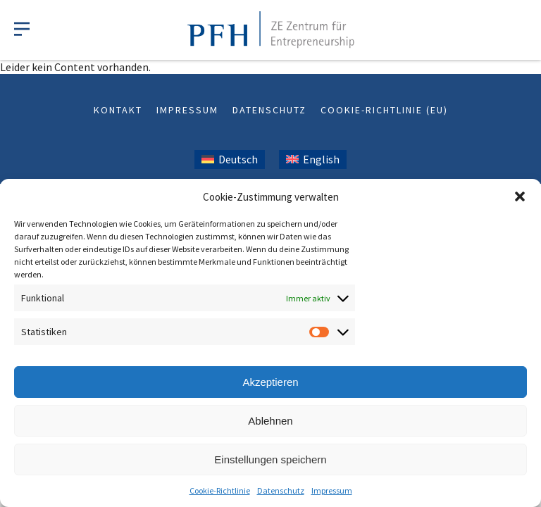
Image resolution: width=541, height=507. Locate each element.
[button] (520, 196)
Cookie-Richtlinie (219, 490)
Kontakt (118, 110)
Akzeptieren (270, 382)
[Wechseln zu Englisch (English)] (313, 159)
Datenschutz (280, 490)
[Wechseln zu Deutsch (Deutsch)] (229, 159)
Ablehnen (270, 421)
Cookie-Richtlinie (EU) (384, 110)
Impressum (331, 490)
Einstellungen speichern (270, 459)
